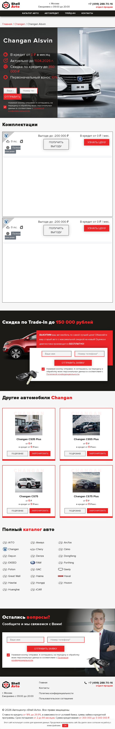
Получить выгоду (56, 144)
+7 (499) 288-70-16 (100, 4)
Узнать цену (97, 142)
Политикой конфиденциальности (26, 109)
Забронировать (40, 453)
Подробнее (17, 453)
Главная (7, 24)
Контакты (87, 13)
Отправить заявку (73, 362)
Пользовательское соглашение (56, 685)
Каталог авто (30, 13)
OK (65, 725)
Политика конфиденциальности (56, 679)
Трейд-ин (70, 13)
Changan (20, 24)
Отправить (12, 96)
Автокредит (52, 13)
